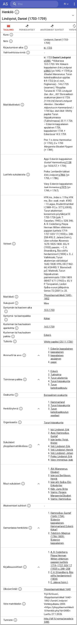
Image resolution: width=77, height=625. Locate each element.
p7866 (62, 175)
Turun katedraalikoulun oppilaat (59, 412)
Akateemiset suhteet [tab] (52, 27)
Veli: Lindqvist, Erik (60, 446)
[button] (38, 15)
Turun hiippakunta (60, 381)
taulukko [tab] (9, 27)
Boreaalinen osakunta (55, 395)
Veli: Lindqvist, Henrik (62, 449)
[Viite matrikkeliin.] (24, 603)
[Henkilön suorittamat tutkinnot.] (15, 341)
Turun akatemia (59, 378)
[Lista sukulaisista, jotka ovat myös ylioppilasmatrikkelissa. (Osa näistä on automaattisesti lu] (30, 446)
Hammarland (58, 402)
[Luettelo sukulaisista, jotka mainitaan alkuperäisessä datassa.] (28, 174)
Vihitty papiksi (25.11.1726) (58, 341)
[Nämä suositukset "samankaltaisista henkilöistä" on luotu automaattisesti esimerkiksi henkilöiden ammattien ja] (30, 527)
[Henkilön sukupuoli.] (16, 303)
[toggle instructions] (17, 12)
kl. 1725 (48, 48)
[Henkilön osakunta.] (16, 394)
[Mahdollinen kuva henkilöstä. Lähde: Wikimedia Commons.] (11, 34)
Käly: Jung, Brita (59, 489)
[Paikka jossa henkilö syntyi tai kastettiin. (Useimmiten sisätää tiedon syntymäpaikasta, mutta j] (6, 319)
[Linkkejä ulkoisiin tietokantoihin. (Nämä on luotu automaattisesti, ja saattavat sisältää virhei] (20, 589)
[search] (30, 4)
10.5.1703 (49, 310)
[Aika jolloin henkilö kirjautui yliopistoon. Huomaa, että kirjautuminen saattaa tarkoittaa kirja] (26, 47)
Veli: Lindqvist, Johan (62, 453)
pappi (54, 362)
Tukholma (56, 374)
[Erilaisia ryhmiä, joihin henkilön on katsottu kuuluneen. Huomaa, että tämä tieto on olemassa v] (21, 408)
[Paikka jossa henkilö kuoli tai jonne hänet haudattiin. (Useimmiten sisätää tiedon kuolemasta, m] (13, 336)
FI (66, 4)
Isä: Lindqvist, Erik (60, 429)
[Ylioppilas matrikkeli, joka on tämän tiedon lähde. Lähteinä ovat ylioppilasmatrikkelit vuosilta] (16, 296)
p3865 (47, 71)
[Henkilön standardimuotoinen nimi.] (11, 41)
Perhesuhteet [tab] (27, 27)
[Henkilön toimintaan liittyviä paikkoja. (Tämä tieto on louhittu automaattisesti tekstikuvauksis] (25, 379)
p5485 (47, 61)
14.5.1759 (49, 326)
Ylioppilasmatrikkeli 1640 (57, 589)
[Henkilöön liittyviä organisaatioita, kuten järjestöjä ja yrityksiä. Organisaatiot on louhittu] (20, 422)
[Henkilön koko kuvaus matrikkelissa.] (22, 104)
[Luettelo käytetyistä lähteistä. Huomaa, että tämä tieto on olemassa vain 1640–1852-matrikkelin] (14, 243)
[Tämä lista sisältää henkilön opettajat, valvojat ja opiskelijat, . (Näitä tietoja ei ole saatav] (29, 505)
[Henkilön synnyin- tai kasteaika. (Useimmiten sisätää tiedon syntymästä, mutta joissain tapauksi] (6, 311)
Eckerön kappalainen (62, 348)
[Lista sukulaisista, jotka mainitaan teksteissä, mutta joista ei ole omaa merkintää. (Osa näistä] (23, 483)
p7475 (63, 187)
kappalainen (57, 352)
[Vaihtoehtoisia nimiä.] (28, 52)
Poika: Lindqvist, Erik (61, 456)
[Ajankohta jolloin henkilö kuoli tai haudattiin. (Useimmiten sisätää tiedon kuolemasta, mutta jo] (16, 328)
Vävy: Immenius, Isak (62, 459)
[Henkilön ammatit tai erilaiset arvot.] (24, 355)
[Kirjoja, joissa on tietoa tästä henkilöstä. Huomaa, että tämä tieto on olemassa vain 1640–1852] (25, 567)
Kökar (47, 318)
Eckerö (47, 335)
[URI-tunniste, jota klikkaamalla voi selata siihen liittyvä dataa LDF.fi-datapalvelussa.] (15, 620)
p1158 (67, 162)
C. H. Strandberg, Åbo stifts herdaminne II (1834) (62, 575)
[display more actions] (74, 4)
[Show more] (38, 355)
